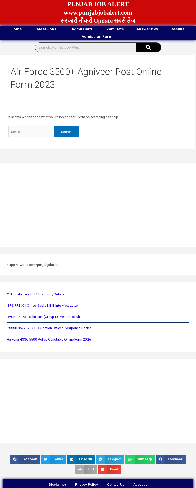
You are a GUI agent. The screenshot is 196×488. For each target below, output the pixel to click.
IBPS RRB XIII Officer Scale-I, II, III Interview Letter (43, 306)
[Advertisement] (92, 205)
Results (75, 36)
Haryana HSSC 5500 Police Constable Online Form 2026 (49, 339)
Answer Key (164, 29)
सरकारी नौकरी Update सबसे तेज (98, 20)
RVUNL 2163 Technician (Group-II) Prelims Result (43, 317)
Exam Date (129, 29)
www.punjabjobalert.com (98, 12)
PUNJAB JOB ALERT (98, 4)
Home (25, 29)
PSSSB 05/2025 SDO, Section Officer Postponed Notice (49, 328)
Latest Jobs (57, 29)
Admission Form (112, 36)
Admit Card (94, 29)
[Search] (148, 48)
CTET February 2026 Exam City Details (35, 294)
